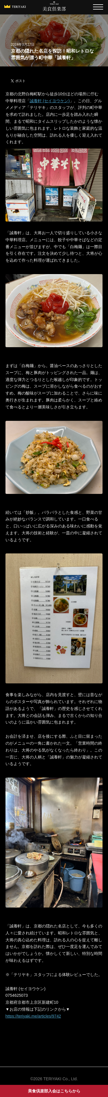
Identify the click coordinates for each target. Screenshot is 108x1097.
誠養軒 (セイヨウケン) (50, 100)
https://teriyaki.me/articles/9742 (33, 1016)
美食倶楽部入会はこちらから (54, 1091)
